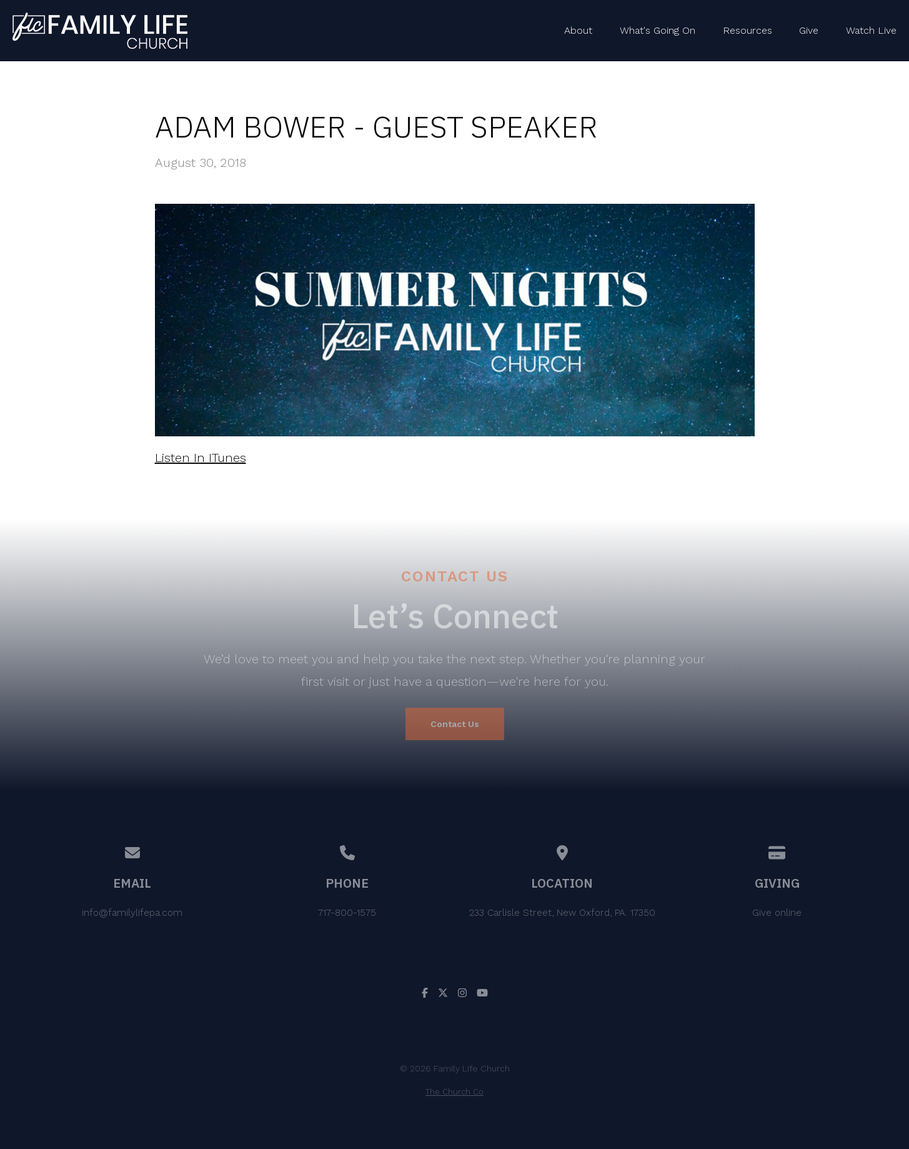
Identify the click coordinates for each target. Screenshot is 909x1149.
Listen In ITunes (200, 457)
